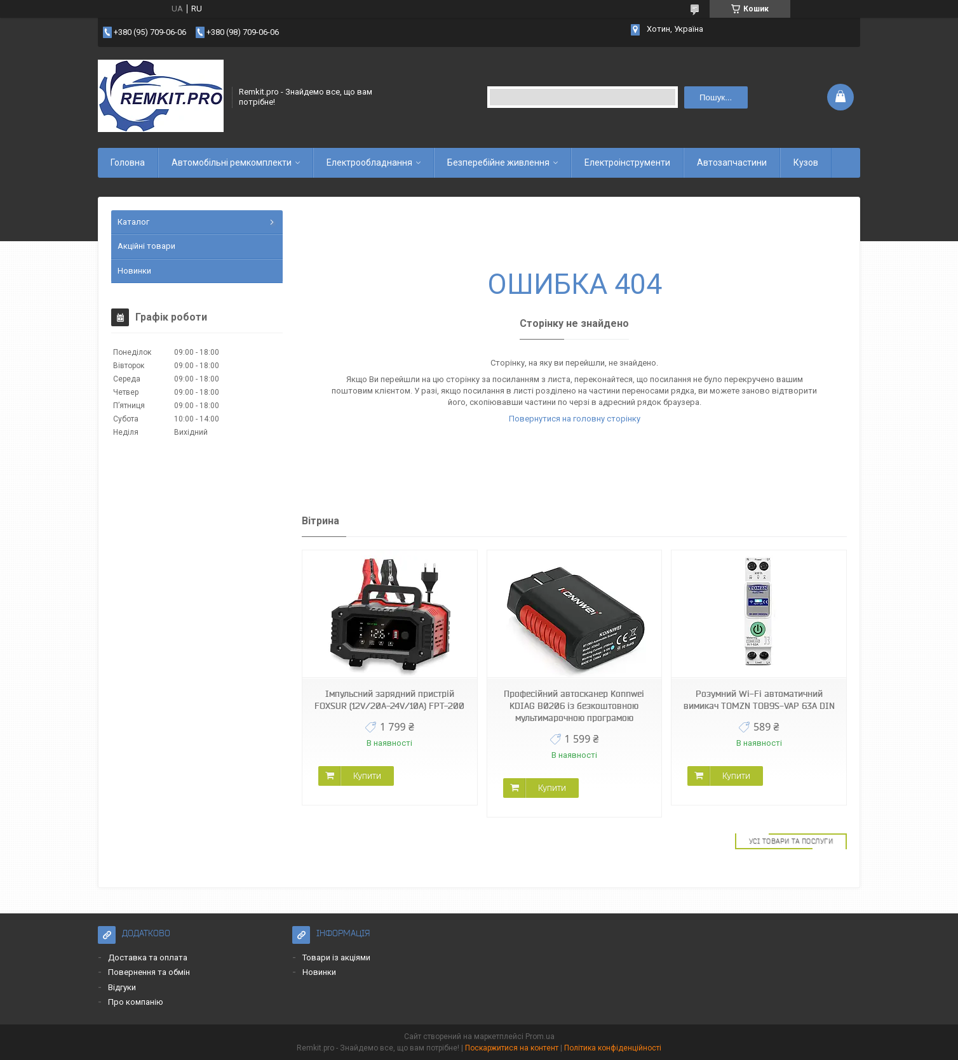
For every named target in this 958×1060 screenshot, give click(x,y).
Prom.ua (540, 1036)
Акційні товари (146, 246)
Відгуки (122, 987)
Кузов (805, 162)
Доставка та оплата (147, 957)
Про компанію (135, 1002)
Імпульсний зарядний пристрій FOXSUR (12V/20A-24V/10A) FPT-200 (389, 700)
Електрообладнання (369, 162)
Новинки (134, 270)
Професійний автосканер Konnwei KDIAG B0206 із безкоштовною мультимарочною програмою (574, 706)
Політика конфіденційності (612, 1047)
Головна (128, 162)
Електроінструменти (627, 162)
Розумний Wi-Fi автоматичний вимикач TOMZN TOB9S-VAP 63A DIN (759, 700)
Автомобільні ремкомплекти (232, 162)
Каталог (133, 222)
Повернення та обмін (149, 972)
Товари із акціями (336, 957)
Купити (367, 776)
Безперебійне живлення (498, 162)
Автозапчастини (732, 162)
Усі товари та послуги (791, 841)
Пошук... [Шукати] (715, 97)
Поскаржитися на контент (511, 1047)
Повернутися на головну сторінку (574, 418)
